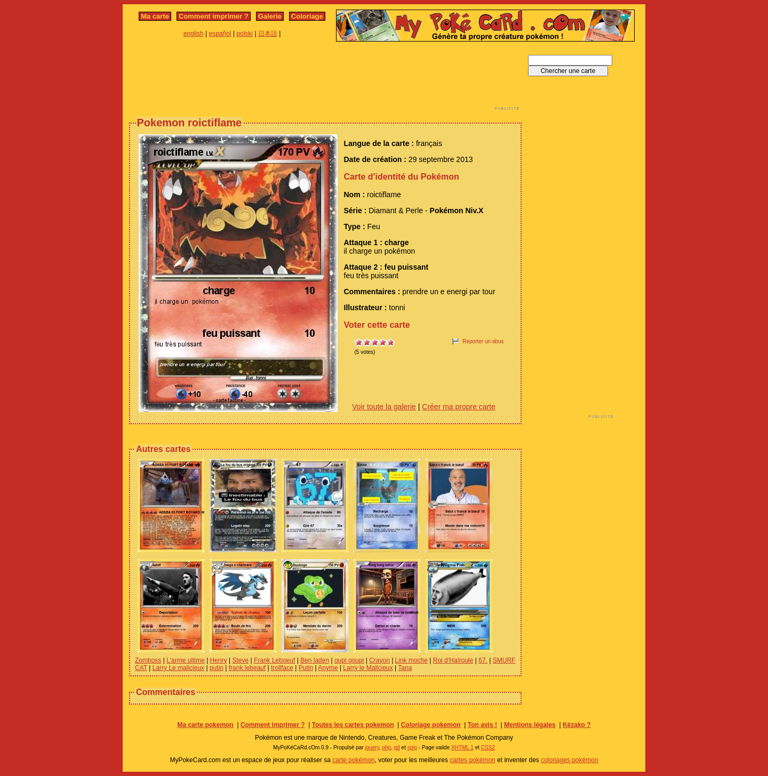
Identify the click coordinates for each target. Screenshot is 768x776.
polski (244, 33)
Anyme (328, 668)
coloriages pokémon (569, 760)
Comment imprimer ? (214, 16)
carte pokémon (353, 760)
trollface (282, 668)
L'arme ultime (185, 660)
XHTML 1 (462, 747)
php (386, 747)
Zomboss (148, 660)
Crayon (379, 660)
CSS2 (488, 747)
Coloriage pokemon (431, 725)
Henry (218, 660)
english (193, 33)
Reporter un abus (482, 341)
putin (216, 668)
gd (397, 747)
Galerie (270, 16)
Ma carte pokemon (205, 725)
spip (412, 747)
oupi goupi (349, 660)
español (220, 33)
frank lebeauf (247, 668)
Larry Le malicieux (178, 668)
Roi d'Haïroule (453, 660)
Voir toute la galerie (384, 406)
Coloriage (307, 16)
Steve (240, 660)
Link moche (411, 660)
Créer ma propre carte (458, 406)
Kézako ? (577, 725)
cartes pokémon (472, 760)
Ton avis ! (482, 725)
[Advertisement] (325, 79)
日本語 (267, 33)
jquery (372, 747)
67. (482, 660)
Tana (405, 668)
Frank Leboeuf (274, 660)
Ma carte (155, 16)
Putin (306, 668)
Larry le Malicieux (368, 668)
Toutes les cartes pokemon (353, 725)
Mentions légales (530, 725)
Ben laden (314, 660)
